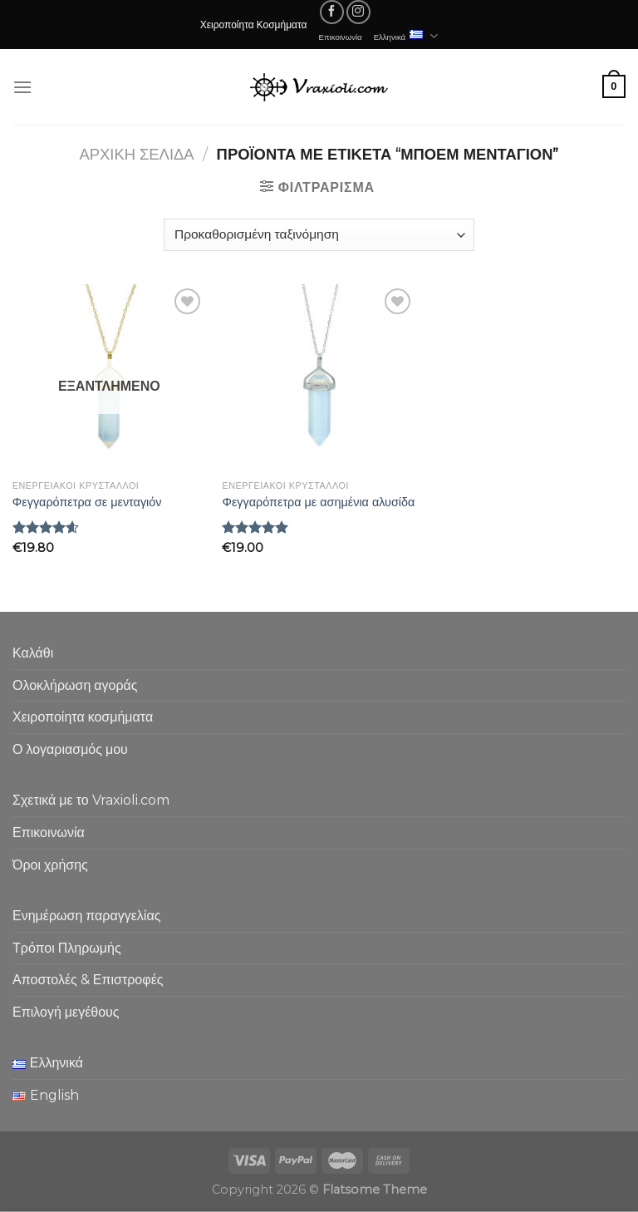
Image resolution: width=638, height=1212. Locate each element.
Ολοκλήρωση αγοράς (75, 685)
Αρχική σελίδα (137, 154)
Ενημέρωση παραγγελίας (86, 916)
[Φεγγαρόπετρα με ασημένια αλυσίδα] (318, 378)
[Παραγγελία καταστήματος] (319, 235)
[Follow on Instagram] (358, 12)
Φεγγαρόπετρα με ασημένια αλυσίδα (318, 502)
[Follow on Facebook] (332, 12)
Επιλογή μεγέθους (66, 1012)
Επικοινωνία (340, 37)
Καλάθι (32, 653)
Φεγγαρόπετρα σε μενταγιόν (87, 502)
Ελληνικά (406, 36)
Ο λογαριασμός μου (70, 749)
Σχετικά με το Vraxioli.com (90, 800)
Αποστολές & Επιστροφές (87, 980)
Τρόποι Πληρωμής (66, 948)
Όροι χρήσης (50, 865)
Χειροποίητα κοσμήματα (82, 717)
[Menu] (22, 87)
